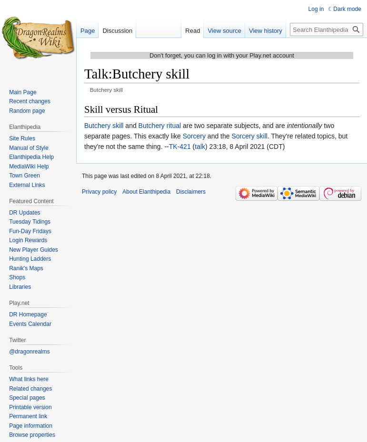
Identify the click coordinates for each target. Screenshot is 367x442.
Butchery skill (103, 125)
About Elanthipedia (146, 191)
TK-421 (180, 146)
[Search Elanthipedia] (326, 29)
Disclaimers (191, 191)
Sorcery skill (249, 136)
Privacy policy (99, 191)
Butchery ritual (160, 125)
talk (200, 146)
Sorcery (194, 136)
